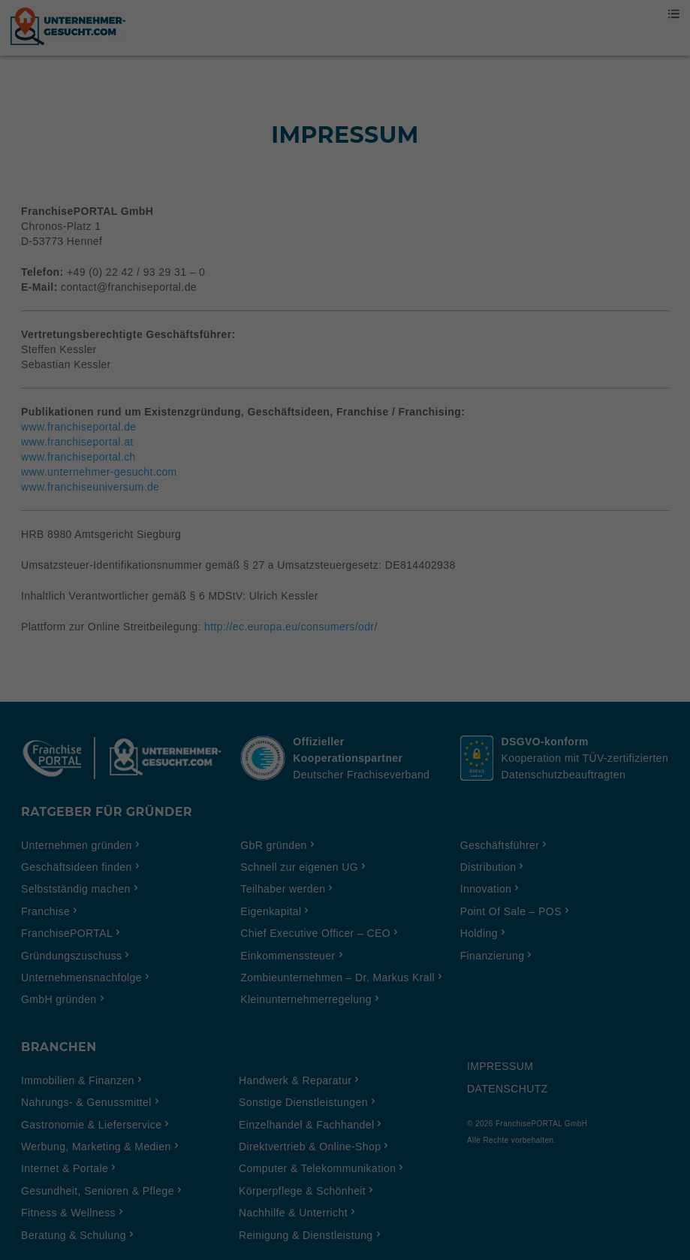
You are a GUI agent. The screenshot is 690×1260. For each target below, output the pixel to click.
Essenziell (184, 624)
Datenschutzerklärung (251, 575)
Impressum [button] (418, 840)
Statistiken (327, 624)
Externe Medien (482, 624)
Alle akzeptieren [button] (345, 674)
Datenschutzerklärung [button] (352, 840)
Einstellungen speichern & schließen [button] (344, 719)
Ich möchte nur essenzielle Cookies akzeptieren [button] (345, 763)
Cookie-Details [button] (279, 840)
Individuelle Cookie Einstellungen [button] (345, 807)
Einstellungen (181, 590)
